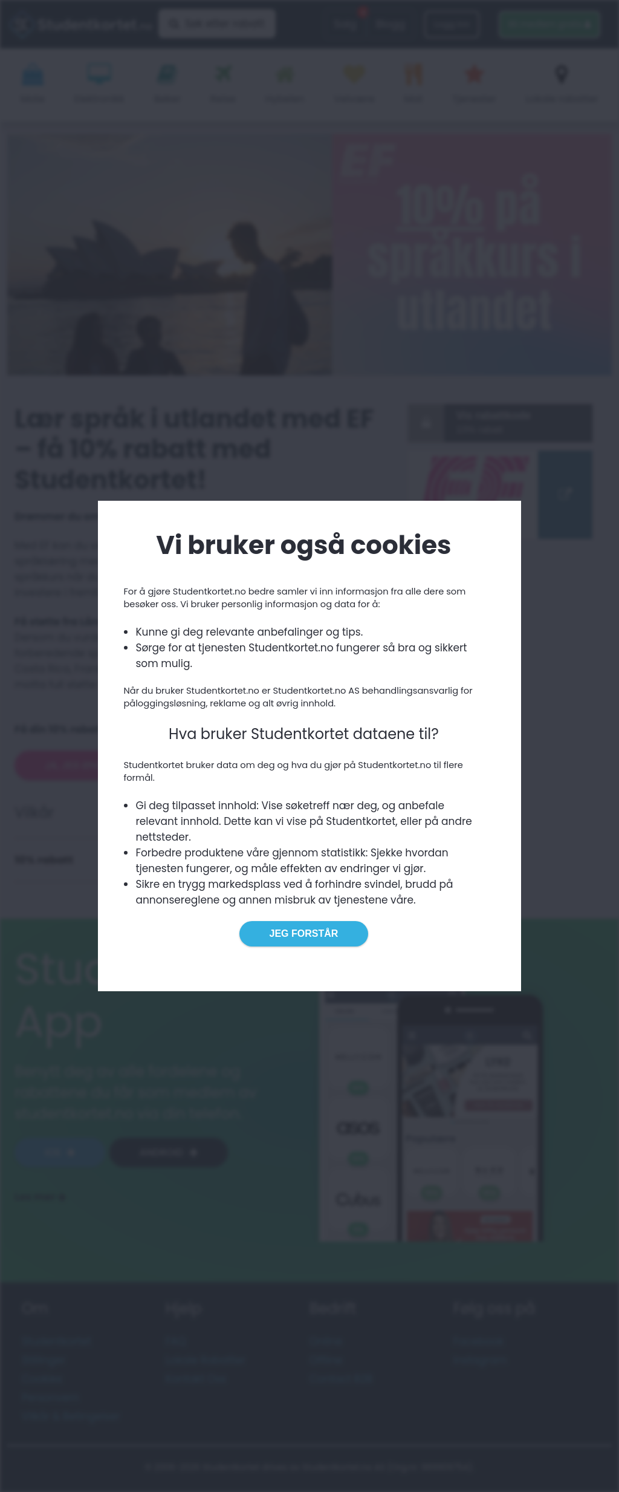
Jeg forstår (304, 933)
